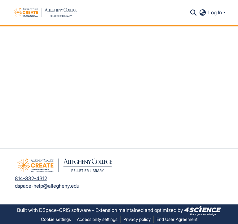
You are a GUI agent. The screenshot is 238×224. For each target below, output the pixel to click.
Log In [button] (215, 12)
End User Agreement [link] (176, 219)
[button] (45, 12)
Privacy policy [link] (137, 219)
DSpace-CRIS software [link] (65, 210)
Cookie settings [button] (56, 219)
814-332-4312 (31, 178)
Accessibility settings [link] (97, 219)
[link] (202, 210)
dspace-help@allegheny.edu (47, 186)
